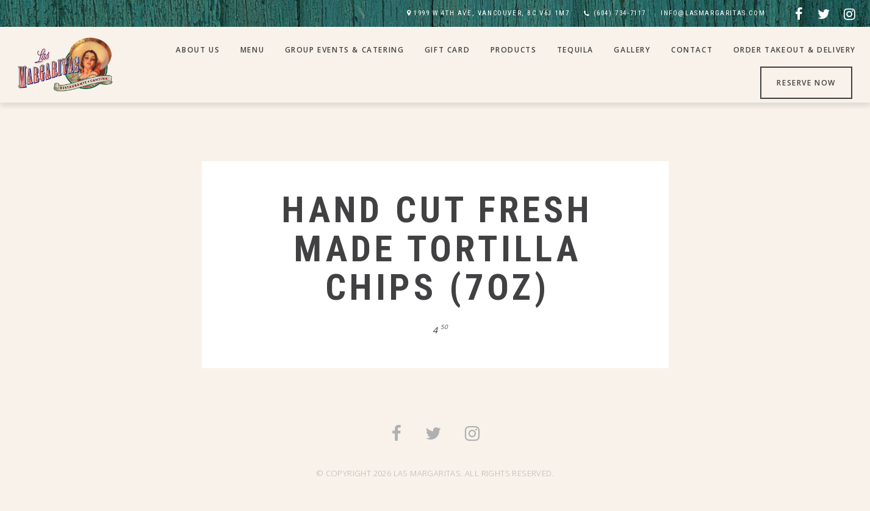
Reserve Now (806, 83)
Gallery (632, 50)
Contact (692, 50)
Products (514, 50)
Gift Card (447, 50)
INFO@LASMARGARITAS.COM (713, 13)
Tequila (575, 50)
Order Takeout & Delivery (794, 50)
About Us (198, 50)
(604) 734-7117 (620, 13)
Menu (252, 50)
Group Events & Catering (344, 50)
